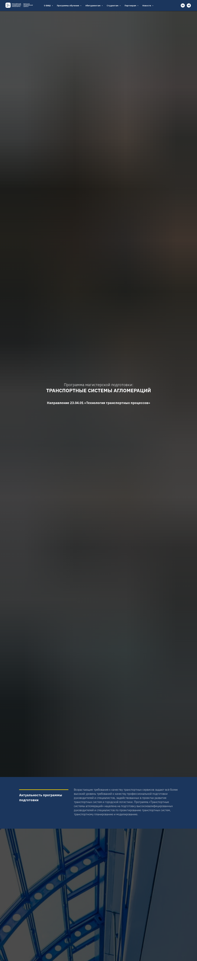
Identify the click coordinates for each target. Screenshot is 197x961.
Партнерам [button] (131, 5)
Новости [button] (147, 5)
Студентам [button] (113, 5)
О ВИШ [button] (47, 5)
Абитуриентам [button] (93, 5)
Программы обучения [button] (68, 5)
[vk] (183, 5)
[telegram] (189, 5)
